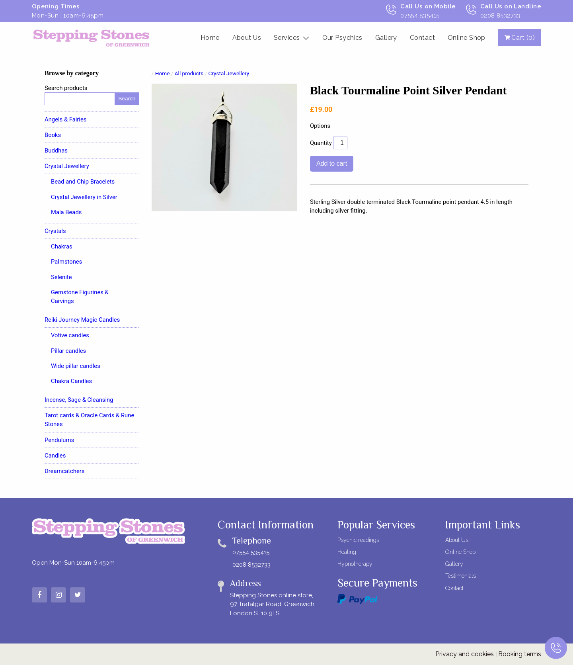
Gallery (386, 37)
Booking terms (519, 654)
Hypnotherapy (354, 564)
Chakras (61, 246)
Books (53, 135)
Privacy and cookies (464, 654)
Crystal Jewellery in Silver (84, 197)
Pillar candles (68, 350)
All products (189, 73)
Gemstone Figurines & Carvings (80, 297)
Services (287, 37)
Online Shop (466, 37)
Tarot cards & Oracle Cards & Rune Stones (89, 420)
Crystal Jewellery (67, 166)
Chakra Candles (71, 381)
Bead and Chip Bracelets (83, 181)
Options (320, 125)
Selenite (61, 277)
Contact (422, 37)
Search (126, 99)
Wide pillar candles (75, 366)
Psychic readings (358, 540)
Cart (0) (520, 37)
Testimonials (460, 576)
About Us (246, 37)
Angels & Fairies (65, 119)
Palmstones (66, 261)
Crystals (55, 231)
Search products (66, 88)
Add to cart (331, 163)
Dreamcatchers (65, 471)
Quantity (321, 143)
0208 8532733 (251, 564)
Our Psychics (342, 37)
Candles (55, 455)
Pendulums (59, 440)
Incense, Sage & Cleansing (79, 399)
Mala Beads (66, 212)
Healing (346, 552)
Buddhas (56, 150)
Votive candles (70, 335)
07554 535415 (250, 552)
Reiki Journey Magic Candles (82, 319)
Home (210, 37)
